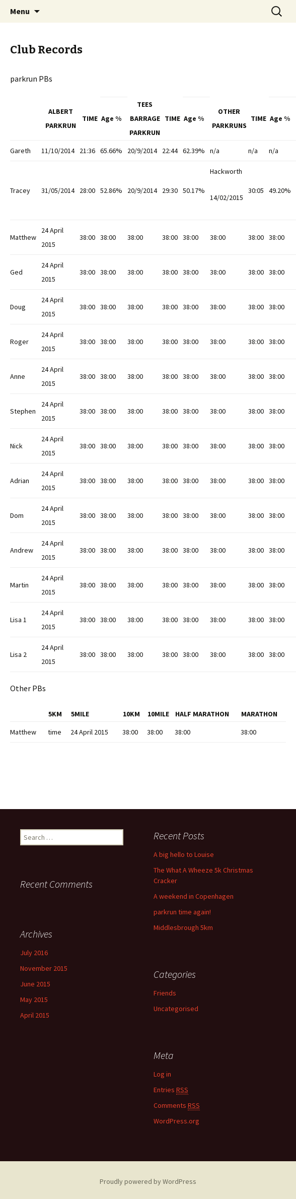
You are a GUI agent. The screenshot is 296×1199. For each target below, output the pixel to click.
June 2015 (35, 983)
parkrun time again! (182, 911)
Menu (20, 11)
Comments (177, 1105)
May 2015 (34, 999)
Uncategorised (176, 1008)
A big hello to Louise (184, 854)
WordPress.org (176, 1120)
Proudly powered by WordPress (148, 1181)
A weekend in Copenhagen (194, 896)
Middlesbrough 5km (183, 927)
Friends (165, 992)
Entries (171, 1089)
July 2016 (34, 952)
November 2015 (43, 968)
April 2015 (34, 1015)
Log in (162, 1073)
